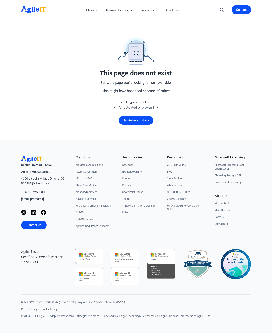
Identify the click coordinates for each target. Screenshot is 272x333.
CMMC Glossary (176, 198)
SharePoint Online (86, 185)
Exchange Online (132, 171)
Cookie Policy (49, 309)
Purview (127, 185)
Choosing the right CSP (228, 175)
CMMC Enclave (85, 219)
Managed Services (86, 192)
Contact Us (33, 225)
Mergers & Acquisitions (89, 164)
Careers (219, 216)
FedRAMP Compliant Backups (93, 205)
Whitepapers (174, 185)
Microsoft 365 (84, 178)
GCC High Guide (176, 164)
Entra (125, 212)
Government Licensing (228, 182)
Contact (241, 10)
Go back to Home (136, 120)
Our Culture (221, 223)
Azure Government (86, 171)
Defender (127, 164)
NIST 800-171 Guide (178, 192)
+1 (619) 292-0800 (33, 192)
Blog (169, 171)
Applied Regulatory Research (92, 226)
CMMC (80, 212)
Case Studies (174, 178)
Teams (126, 198)
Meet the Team (223, 210)
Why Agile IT (222, 203)
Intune (126, 178)
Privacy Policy (29, 309)
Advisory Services (86, 198)
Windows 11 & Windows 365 (138, 205)
